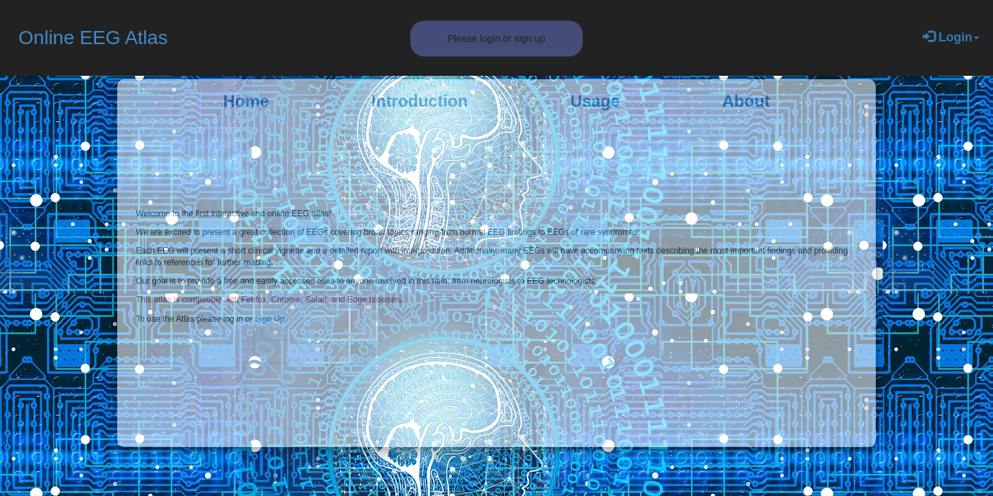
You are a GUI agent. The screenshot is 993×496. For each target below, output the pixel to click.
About (746, 101)
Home (246, 101)
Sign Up (270, 319)
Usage (595, 101)
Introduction (419, 101)
